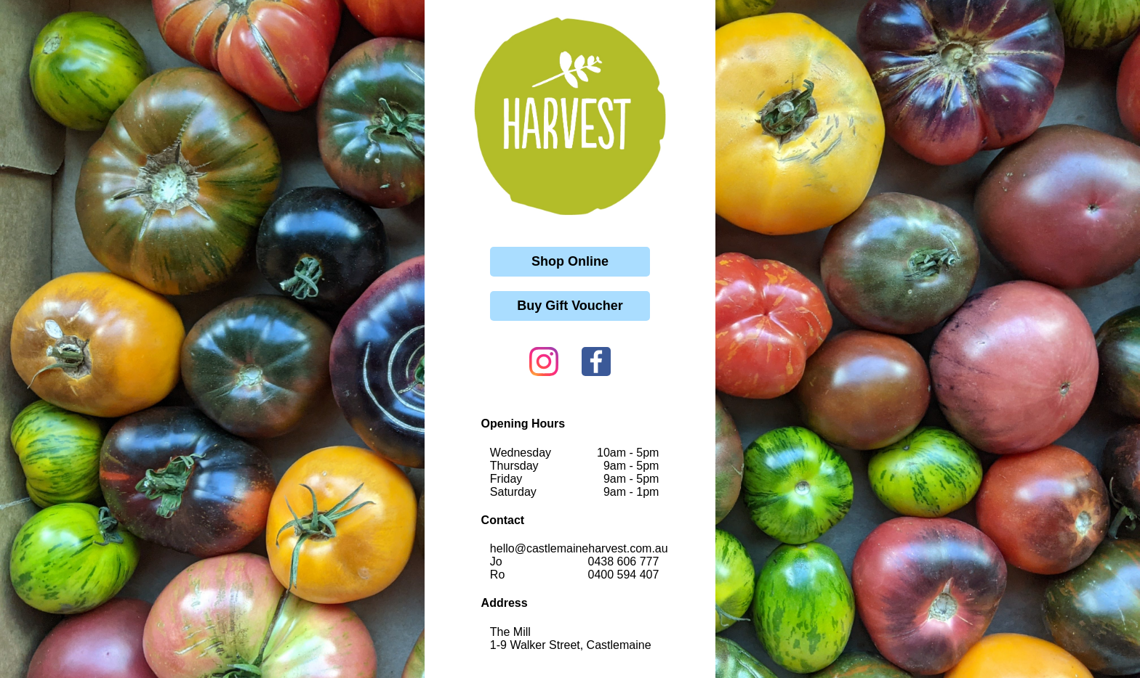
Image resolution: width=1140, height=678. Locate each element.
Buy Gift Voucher (570, 305)
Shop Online (570, 261)
